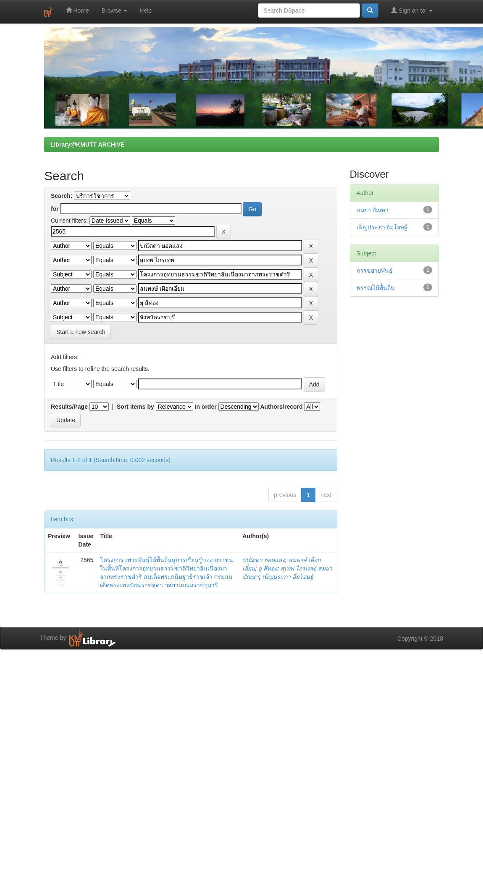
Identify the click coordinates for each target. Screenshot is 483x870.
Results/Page (69, 406)
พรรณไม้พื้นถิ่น (376, 287)
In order (206, 406)
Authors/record (281, 406)
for (55, 208)
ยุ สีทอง (267, 568)
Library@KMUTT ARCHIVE (87, 144)
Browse (114, 10)
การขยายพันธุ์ (375, 270)
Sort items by (135, 406)
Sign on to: (412, 10)
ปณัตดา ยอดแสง (263, 560)
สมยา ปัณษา (373, 210)
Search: (61, 195)
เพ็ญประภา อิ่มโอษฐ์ (287, 576)
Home (77, 10)
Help (145, 10)
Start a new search (80, 332)
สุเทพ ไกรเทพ (298, 568)
